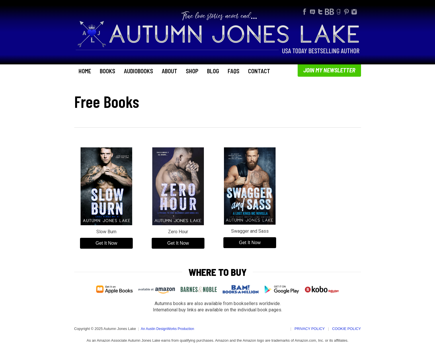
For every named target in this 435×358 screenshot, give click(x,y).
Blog (213, 71)
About (169, 71)
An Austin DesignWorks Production (167, 329)
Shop (192, 71)
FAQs (233, 71)
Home (85, 71)
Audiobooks (138, 71)
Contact (259, 71)
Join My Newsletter (329, 70)
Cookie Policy (346, 329)
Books (107, 71)
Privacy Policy (309, 329)
